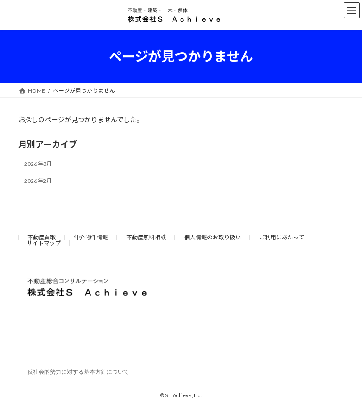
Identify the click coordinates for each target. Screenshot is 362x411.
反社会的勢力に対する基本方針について (78, 373)
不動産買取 (41, 237)
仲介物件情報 (91, 237)
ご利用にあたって (281, 237)
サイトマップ (44, 243)
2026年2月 (38, 180)
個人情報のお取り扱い (212, 237)
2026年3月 (38, 163)
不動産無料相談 (146, 237)
